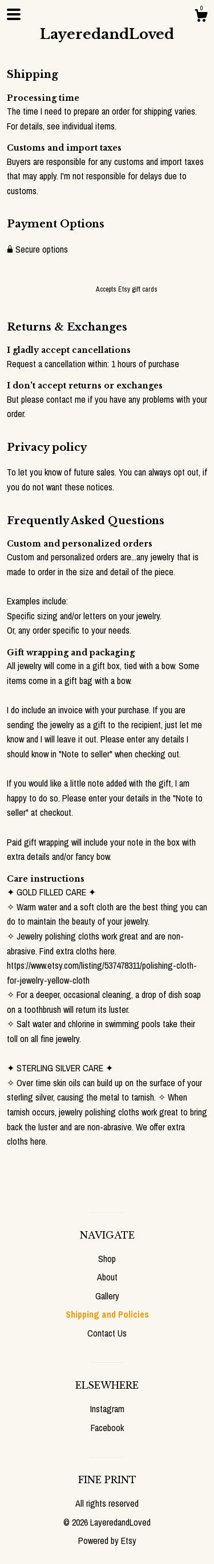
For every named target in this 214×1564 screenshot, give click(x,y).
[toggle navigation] (14, 14)
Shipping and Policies (107, 1314)
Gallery (107, 1296)
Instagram (107, 1408)
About (107, 1277)
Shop (107, 1258)
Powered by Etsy (107, 1540)
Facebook (107, 1427)
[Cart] (201, 17)
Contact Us (107, 1333)
